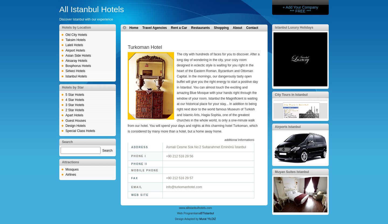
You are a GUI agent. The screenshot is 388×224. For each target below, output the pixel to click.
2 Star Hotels (74, 110)
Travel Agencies (154, 28)
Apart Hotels (74, 115)
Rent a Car (179, 28)
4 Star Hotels (74, 100)
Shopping (221, 28)
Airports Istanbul (288, 127)
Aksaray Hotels (76, 61)
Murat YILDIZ (207, 219)
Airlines (70, 175)
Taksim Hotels (75, 40)
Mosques (72, 169)
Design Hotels (75, 126)
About (237, 28)
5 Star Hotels (74, 95)
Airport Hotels (75, 50)
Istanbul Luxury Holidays (294, 27)
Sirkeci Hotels (75, 71)
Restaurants (200, 28)
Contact (252, 28)
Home (133, 28)
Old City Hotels (76, 35)
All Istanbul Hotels (91, 9)
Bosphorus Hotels (78, 66)
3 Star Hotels (74, 105)
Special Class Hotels (80, 131)
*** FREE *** (300, 11)
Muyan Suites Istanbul (292, 172)
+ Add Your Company (300, 7)
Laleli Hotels (74, 45)
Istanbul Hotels (76, 76)
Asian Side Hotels (78, 55)
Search (107, 150)
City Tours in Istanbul (291, 95)
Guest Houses (75, 121)
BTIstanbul (207, 213)
